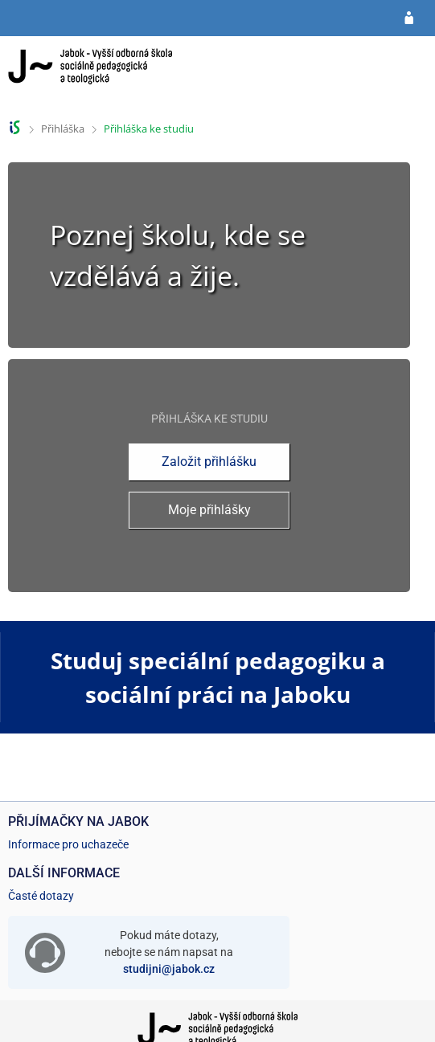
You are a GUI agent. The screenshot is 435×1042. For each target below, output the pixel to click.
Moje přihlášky (209, 509)
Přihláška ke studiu (149, 128)
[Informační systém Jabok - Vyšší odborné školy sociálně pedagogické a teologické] (90, 74)
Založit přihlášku (209, 461)
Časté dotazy (41, 895)
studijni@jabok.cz (169, 968)
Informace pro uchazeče (68, 844)
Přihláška (62, 128)
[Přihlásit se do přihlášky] (409, 18)
